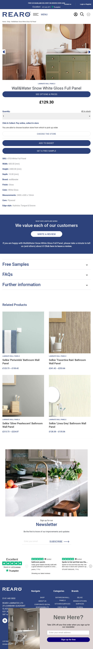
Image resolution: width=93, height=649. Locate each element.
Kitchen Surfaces (62, 604)
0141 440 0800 (8, 598)
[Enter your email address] (68, 632)
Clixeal (80, 607)
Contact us (67, 4)
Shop (8, 21)
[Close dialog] (91, 610)
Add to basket (46, 143)
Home (4, 21)
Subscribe (56, 541)
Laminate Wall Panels (46, 84)
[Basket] (88, 14)
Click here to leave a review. (58, 246)
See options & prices (46, 94)
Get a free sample (46, 151)
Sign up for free (68, 640)
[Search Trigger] (82, 14)
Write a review (46, 234)
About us (42, 601)
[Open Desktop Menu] (40, 14)
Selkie (80, 597)
